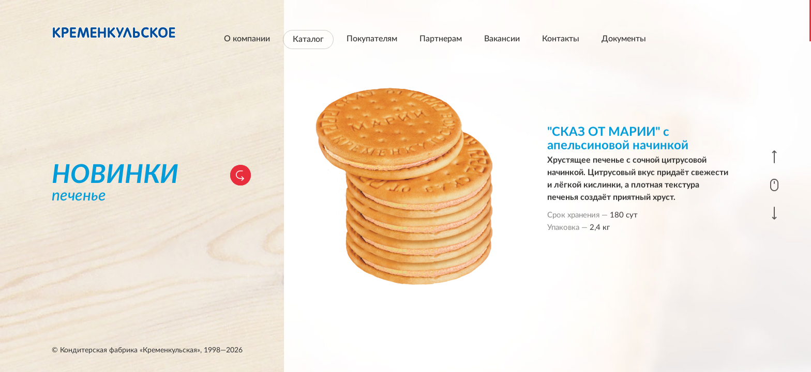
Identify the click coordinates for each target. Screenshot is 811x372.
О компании (247, 39)
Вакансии (502, 39)
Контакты (560, 39)
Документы (624, 39)
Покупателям (372, 39)
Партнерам (440, 39)
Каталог (308, 39)
